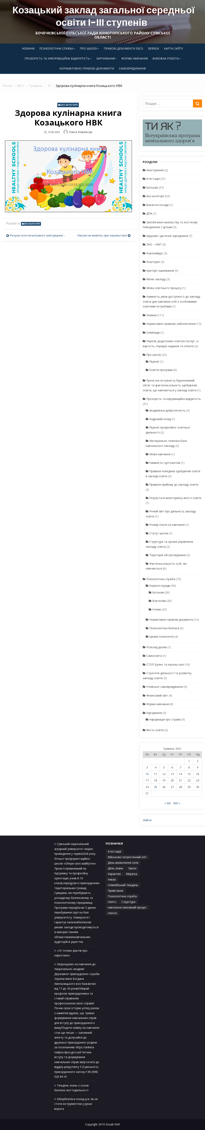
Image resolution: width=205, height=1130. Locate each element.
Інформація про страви (165, 719)
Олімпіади (153, 332)
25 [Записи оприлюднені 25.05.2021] (155, 787)
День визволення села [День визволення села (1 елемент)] (123, 863)
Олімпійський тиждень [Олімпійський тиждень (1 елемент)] (123, 885)
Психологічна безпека (164, 628)
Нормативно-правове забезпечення (171, 324)
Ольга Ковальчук (80, 132)
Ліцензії (154, 361)
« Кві (167, 803)
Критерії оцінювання (160, 270)
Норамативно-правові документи (86, 68)
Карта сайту (173, 48)
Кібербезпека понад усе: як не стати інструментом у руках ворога (76, 1104)
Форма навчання (134, 58)
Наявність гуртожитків (164, 463)
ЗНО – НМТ (154, 244)
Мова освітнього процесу (163, 288)
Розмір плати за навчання (167, 525)
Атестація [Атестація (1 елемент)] (114, 851)
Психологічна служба (56, 48)
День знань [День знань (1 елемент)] (115, 868)
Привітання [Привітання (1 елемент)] (115, 890)
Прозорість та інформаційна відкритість (57, 58)
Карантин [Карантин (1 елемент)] (114, 874)
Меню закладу (156, 279)
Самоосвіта (154, 656)
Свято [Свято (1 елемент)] (112, 902)
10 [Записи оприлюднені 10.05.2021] (147, 774)
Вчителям (159, 601)
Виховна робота (166, 58)
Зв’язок (153, 48)
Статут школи (158, 533)
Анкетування (155, 170)
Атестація (153, 179)
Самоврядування (132, 68)
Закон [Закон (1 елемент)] (132, 868)
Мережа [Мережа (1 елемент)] (131, 874)
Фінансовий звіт (157, 695)
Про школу (88, 48)
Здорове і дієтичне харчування (167, 236)
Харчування (105, 58)
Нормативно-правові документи (171, 619)
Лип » (176, 803)
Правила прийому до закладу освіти (173, 484)
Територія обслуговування (167, 555)
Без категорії (69, 104)
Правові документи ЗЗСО (123, 48)
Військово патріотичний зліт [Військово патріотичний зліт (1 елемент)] (127, 857)
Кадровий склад (160, 419)
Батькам (152, 187)
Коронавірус (154, 253)
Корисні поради (159, 585)
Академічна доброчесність (167, 410)
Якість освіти (155, 730)
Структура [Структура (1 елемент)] (128, 902)
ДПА (149, 213)
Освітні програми (161, 370)
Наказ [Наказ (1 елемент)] (112, 879)
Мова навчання (159, 454)
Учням (156, 609)
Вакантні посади (157, 205)
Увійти (147, 820)
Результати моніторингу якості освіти (175, 498)
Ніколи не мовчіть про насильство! (102, 235)
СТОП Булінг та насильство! (165, 664)
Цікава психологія (161, 636)
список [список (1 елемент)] (112, 913)
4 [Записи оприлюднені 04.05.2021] (155, 767)
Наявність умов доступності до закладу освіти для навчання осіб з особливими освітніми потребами (171, 301)
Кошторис (153, 262)
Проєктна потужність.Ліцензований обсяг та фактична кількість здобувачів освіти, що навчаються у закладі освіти (170, 385)
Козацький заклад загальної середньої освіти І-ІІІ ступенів (103, 16)
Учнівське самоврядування (164, 687)
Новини (28, 48)
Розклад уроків (156, 647)
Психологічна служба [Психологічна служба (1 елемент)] (122, 896)
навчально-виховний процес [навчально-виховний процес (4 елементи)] (127, 907)
